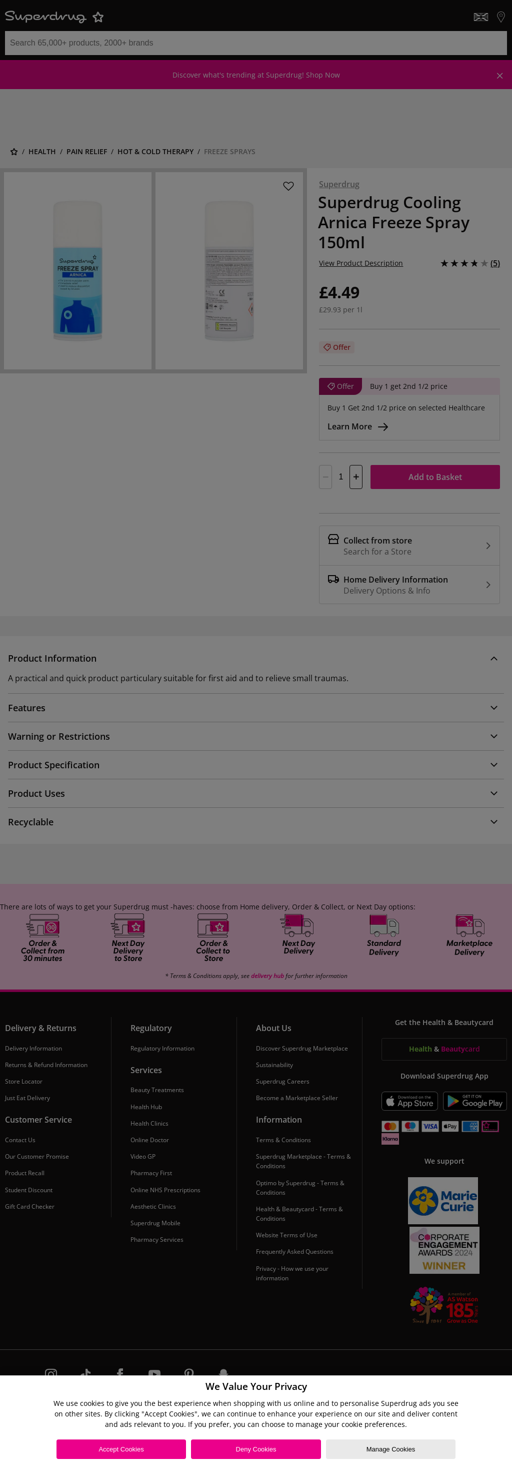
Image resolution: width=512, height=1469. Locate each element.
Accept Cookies (121, 1449)
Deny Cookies (256, 1449)
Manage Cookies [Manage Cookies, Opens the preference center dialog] (391, 1449)
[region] (256, 1422)
